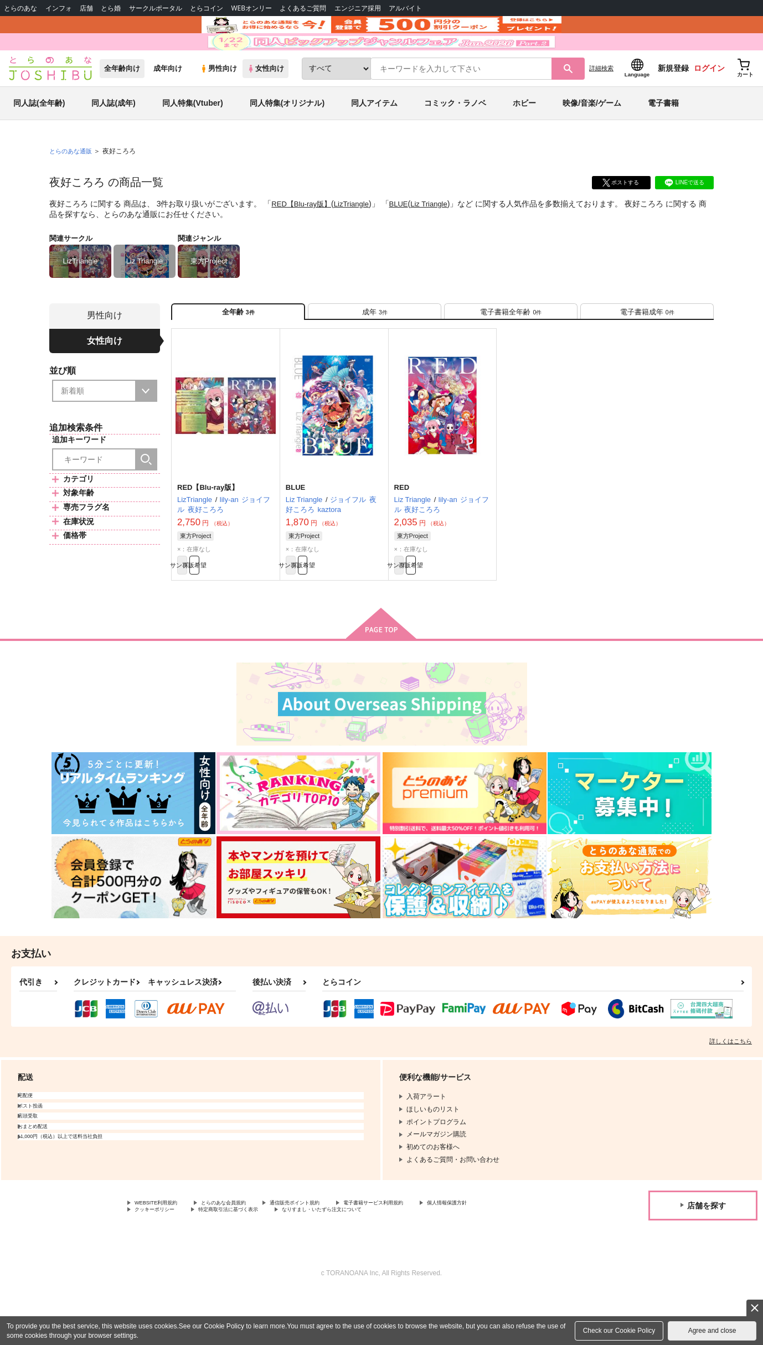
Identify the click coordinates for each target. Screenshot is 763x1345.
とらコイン (206, 8)
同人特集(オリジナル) (287, 135)
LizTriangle (357, 235)
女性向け (265, 100)
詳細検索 (601, 100)
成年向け (167, 100)
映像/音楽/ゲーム (592, 135)
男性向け (218, 100)
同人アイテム (374, 135)
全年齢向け (122, 100)
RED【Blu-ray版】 (303, 235)
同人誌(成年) (113, 135)
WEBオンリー (251, 8)
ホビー (524, 135)
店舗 (86, 8)
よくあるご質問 (303, 8)
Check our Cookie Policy (619, 1330)
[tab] (374, 347)
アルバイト (405, 8)
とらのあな (20, 8)
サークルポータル (155, 8)
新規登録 (673, 100)
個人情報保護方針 (161, 1260)
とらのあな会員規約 (245, 1251)
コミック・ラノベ (455, 135)
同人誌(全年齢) (39, 135)
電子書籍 (663, 135)
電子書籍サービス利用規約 (428, 1251)
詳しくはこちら (730, 1088)
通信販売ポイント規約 (331, 1251)
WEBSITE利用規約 (163, 1251)
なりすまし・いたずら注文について (445, 1260)
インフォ (58, 8)
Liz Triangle (439, 235)
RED (401, 529)
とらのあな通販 (72, 183)
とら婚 (111, 8)
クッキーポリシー (238, 1260)
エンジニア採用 (357, 8)
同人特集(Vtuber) (192, 135)
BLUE (406, 235)
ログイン (709, 100)
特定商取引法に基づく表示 (328, 1260)
